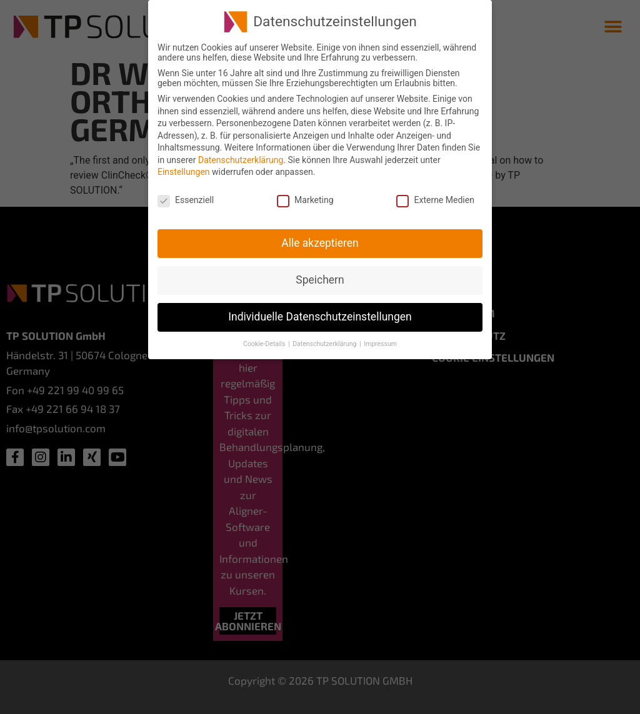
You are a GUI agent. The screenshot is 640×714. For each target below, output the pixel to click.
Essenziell (186, 199)
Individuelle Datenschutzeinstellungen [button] (319, 315)
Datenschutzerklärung (240, 159)
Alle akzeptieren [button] (320, 242)
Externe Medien (435, 199)
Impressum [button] (380, 342)
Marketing (305, 199)
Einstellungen (184, 171)
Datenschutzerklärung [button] (325, 342)
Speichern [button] (320, 278)
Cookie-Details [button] (265, 342)
